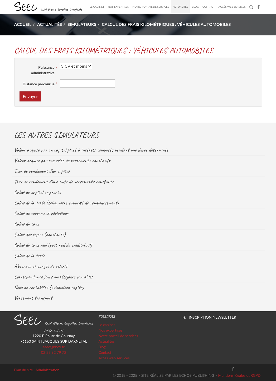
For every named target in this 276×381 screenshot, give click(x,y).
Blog (195, 6)
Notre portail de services (151, 6)
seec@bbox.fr (54, 347)
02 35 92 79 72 (53, 352)
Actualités (180, 6)
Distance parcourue (39, 84)
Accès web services (232, 6)
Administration (48, 370)
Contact (208, 6)
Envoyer (30, 96)
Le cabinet (97, 6)
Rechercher (252, 6)
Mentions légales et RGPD (239, 375)
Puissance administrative (43, 70)
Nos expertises (118, 6)
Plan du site (23, 370)
